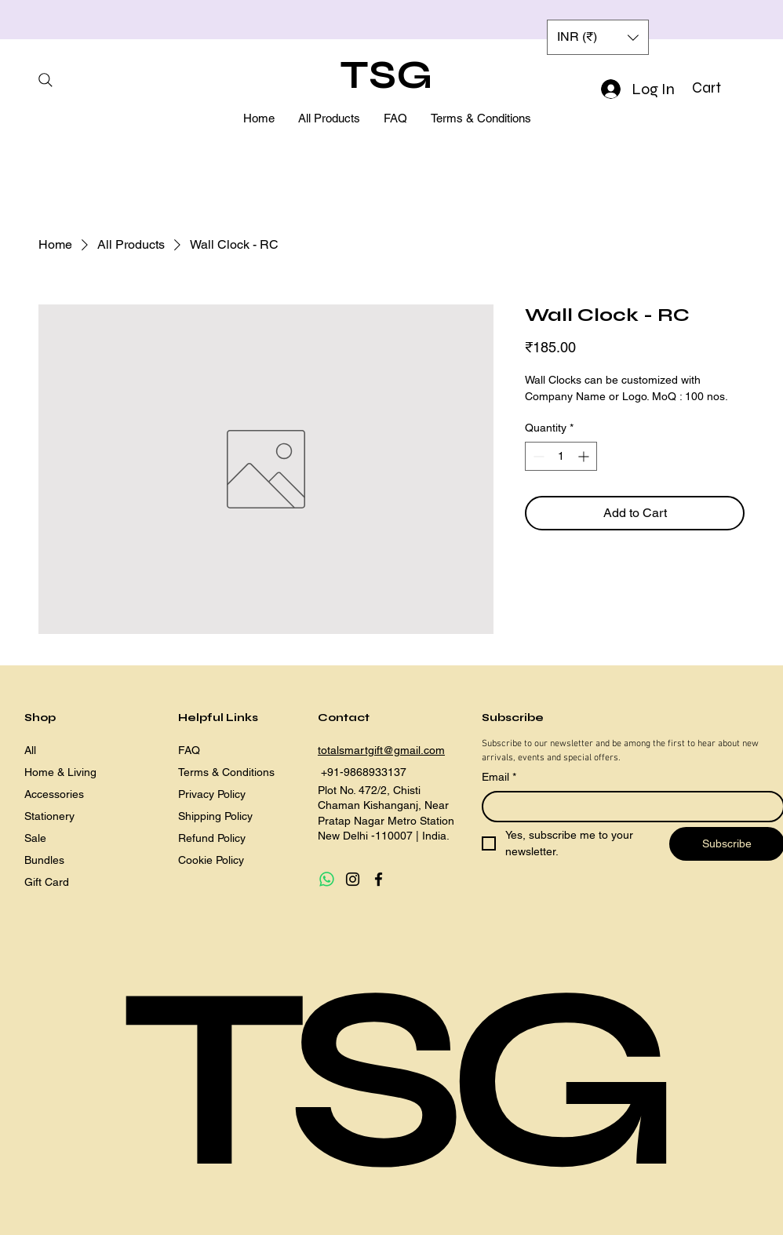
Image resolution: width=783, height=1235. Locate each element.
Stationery (49, 816)
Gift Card (46, 882)
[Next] (701, 20)
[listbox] (598, 37)
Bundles (44, 860)
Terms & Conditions (226, 772)
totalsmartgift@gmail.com (381, 750)
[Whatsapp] (327, 879)
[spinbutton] (561, 456)
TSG (386, 75)
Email (499, 777)
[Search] (45, 79)
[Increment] (585, 456)
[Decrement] (537, 456)
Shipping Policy (215, 816)
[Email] (628, 806)
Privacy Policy (212, 794)
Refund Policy (212, 838)
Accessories (54, 794)
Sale (35, 838)
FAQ (189, 750)
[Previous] (82, 20)
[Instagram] (353, 879)
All (30, 750)
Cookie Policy (211, 860)
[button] (719, 88)
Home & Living (60, 772)
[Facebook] (379, 879)
